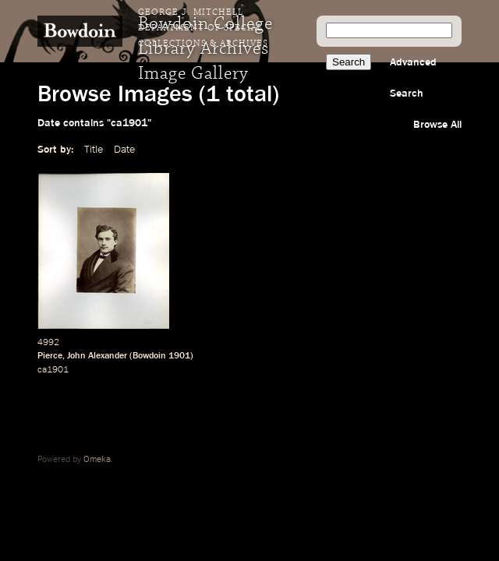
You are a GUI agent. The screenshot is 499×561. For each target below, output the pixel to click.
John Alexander (97, 356)
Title (93, 149)
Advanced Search (413, 78)
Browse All (437, 124)
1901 (179, 356)
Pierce (49, 356)
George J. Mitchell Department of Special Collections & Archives (203, 28)
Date (124, 149)
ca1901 (53, 370)
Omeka (97, 459)
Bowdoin (149, 356)
